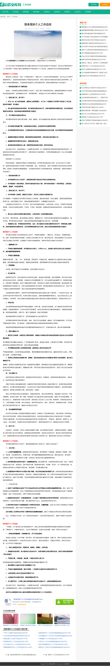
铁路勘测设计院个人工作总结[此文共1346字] (18, 647)
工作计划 (5, 12)
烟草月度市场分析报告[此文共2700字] (94, 59)
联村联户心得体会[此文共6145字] (92, 117)
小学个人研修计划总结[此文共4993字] (16, 633)
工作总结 (27, 4)
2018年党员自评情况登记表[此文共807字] (17, 636)
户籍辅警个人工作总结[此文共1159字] (51, 639)
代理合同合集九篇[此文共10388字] (93, 107)
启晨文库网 (52, 664)
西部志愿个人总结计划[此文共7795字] (16, 639)
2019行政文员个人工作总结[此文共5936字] (17, 644)
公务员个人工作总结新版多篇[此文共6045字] (53, 641)
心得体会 (47, 12)
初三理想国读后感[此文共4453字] (92, 53)
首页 (8, 17)
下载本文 (48, 28)
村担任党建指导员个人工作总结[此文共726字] (53, 644)
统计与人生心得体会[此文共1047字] (93, 114)
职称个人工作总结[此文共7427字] (58, 655)
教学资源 (36, 12)
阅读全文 (42, 28)
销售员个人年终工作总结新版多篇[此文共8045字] (54, 647)
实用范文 (67, 12)
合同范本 (57, 12)
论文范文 (78, 12)
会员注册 (105, 4)
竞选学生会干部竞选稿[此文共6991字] (94, 76)
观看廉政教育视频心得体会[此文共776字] (95, 30)
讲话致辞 (88, 12)
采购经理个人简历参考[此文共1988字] (94, 94)
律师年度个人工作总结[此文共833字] (93, 66)
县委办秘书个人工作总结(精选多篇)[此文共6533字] (55, 633)
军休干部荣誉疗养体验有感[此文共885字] (95, 120)
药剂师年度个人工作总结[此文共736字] (16, 641)
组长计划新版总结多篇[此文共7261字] (94, 69)
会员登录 (93, 4)
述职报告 (26, 12)
